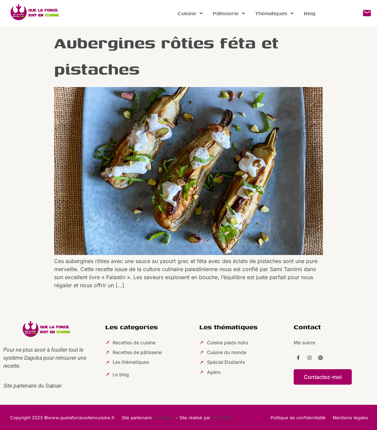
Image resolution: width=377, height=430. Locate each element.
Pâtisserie (229, 13)
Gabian (53, 386)
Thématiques (274, 13)
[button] (190, 13)
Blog (310, 13)
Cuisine (190, 13)
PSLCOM (221, 417)
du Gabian (163, 417)
